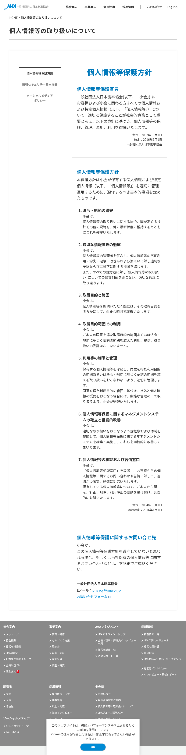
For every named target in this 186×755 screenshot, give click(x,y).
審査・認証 (58, 653)
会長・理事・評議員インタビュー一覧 (117, 641)
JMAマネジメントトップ (111, 634)
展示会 (56, 646)
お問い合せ (154, 7)
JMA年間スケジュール (156, 640)
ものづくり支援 (61, 640)
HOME (13, 17)
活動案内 (12, 671)
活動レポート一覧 (108, 656)
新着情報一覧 (151, 634)
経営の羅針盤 (151, 646)
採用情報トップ (61, 694)
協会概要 (11, 640)
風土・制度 (58, 706)
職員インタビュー (62, 712)
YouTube (11, 732)
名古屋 (10, 706)
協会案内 (72, 7)
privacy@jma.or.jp (106, 590)
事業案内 (90, 7)
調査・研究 (58, 665)
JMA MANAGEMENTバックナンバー (162, 660)
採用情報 (128, 7)
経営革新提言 (13, 646)
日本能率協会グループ (18, 659)
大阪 (8, 700)
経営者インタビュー (155, 668)
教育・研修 (58, 634)
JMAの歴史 (12, 653)
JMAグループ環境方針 (110, 712)
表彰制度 (57, 659)
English (172, 7)
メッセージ (12, 634)
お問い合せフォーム (92, 596)
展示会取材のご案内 (109, 700)
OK (93, 747)
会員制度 (109, 7)
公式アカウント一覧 (17, 725)
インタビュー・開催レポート (160, 674)
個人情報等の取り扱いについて (115, 706)
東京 (8, 694)
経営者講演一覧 (107, 649)
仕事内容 (57, 700)
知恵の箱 (149, 653)
